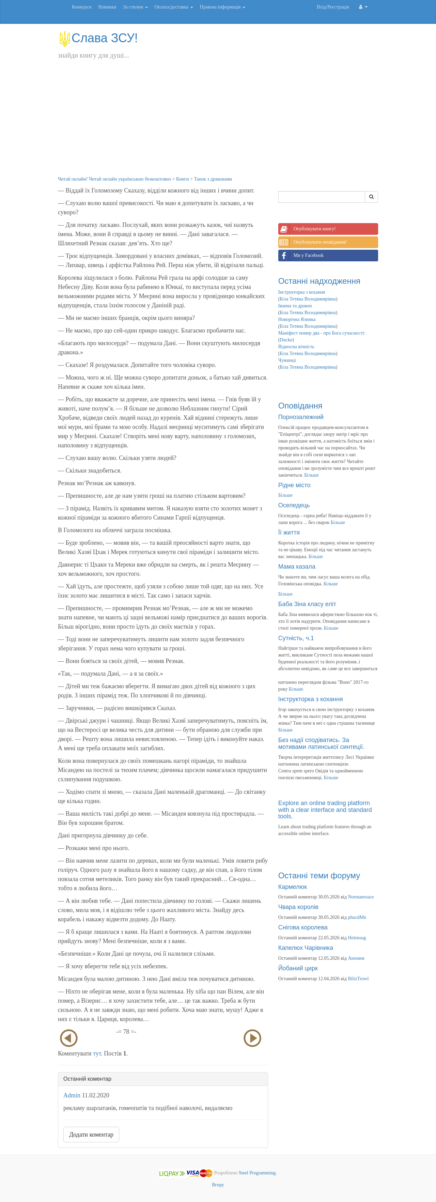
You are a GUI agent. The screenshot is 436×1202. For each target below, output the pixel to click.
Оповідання (300, 405)
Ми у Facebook (301, 255)
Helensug (357, 937)
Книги (182, 179)
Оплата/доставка (174, 7)
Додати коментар (91, 1134)
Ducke (286, 339)
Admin (71, 1095)
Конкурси (81, 7)
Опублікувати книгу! (307, 229)
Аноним (356, 958)
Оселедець (294, 505)
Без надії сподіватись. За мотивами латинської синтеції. (321, 743)
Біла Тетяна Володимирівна (308, 299)
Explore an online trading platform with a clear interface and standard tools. (325, 810)
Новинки (107, 7)
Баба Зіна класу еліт (307, 604)
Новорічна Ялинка (297, 319)
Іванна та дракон (295, 305)
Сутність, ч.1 (296, 638)
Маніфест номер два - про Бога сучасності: (321, 333)
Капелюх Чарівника (305, 947)
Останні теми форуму (319, 875)
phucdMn (357, 917)
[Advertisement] (218, 124)
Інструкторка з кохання (301, 292)
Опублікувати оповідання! (313, 242)
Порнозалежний (301, 417)
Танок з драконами (213, 179)
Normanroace (361, 896)
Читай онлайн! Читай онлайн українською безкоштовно (114, 179)
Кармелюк (292, 886)
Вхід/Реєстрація (333, 7)
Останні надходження (319, 281)
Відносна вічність (296, 346)
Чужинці (287, 360)
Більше (311, 475)
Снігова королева (303, 927)
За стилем (135, 7)
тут (97, 1053)
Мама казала (296, 566)
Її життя (289, 532)
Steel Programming (257, 1172)
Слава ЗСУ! (98, 38)
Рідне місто (294, 485)
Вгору (218, 1184)
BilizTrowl (358, 978)
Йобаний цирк (298, 968)
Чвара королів (298, 907)
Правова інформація (223, 7)
